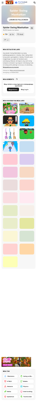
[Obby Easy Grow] (27, 146)
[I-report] (6, 40)
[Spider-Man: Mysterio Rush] (10, 249)
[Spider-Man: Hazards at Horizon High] (10, 236)
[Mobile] (26, 381)
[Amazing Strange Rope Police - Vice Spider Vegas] (27, 185)
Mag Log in (24, 89)
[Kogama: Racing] (27, 120)
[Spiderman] (10, 397)
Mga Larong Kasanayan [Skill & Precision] (17, 70)
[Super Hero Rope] (27, 236)
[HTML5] (10, 381)
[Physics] (26, 386)
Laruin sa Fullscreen (18, 20)
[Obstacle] (10, 386)
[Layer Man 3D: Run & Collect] (10, 146)
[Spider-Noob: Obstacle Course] (10, 261)
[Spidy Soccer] (27, 197)
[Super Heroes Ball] (27, 210)
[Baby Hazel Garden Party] (10, 108)
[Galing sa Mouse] (26, 376)
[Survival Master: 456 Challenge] (27, 159)
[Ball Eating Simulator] (27, 133)
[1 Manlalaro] (10, 376)
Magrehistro (13, 89)
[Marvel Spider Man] (10, 223)
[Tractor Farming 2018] (27, 108)
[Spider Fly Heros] (10, 197)
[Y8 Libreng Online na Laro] (9, 2)
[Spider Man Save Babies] (27, 223)
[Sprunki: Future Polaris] (10, 172)
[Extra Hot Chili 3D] (10, 120)
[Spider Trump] (10, 210)
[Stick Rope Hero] (27, 172)
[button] (11, 67)
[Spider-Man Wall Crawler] (10, 185)
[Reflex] (10, 391)
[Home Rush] (10, 133)
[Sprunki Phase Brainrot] (10, 159)
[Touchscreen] (26, 397)
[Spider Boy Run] (27, 249)
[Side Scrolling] (26, 391)
